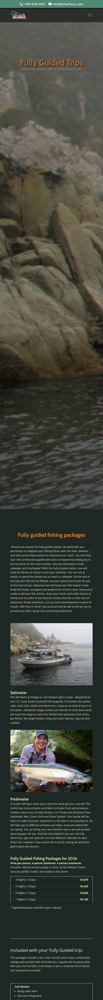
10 (65, 680)
